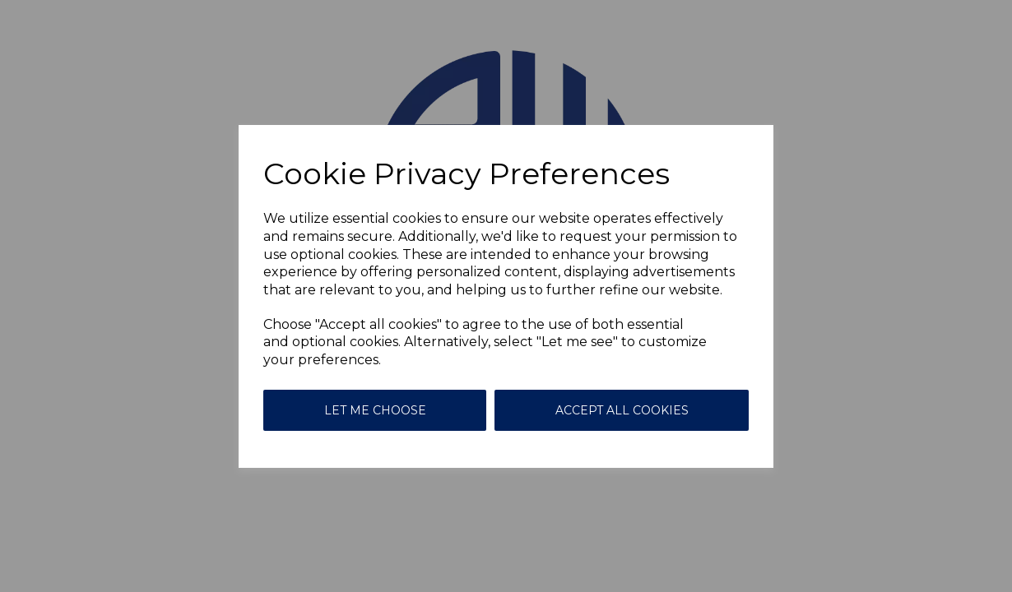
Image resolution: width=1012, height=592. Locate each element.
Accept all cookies (622, 410)
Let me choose (375, 410)
